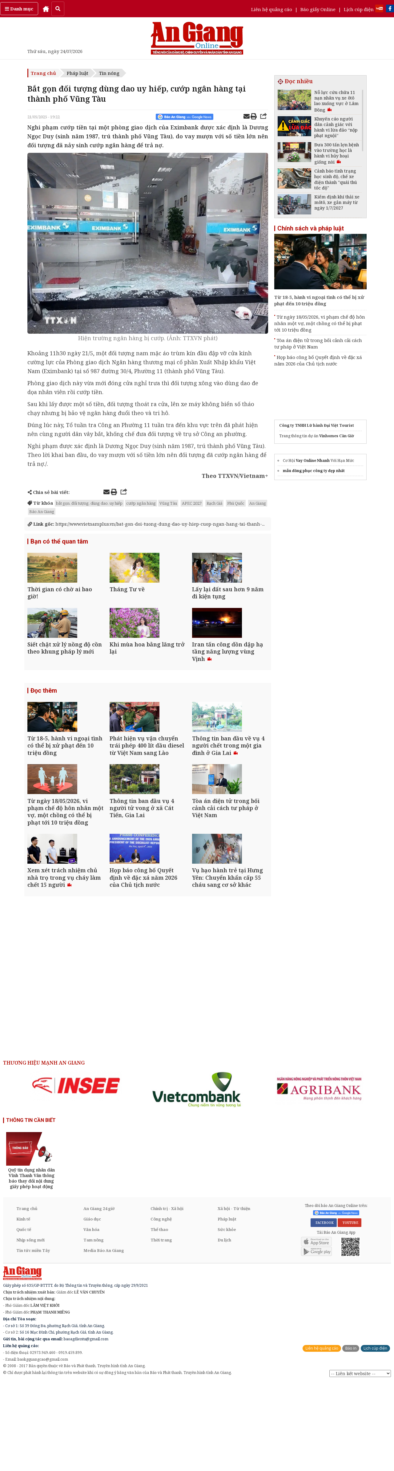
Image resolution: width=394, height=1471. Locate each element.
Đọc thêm (43, 730)
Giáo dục (92, 1307)
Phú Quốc (235, 503)
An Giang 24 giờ (99, 1296)
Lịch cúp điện (359, 9)
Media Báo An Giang (103, 1338)
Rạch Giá (214, 503)
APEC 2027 (192, 503)
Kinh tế (23, 1307)
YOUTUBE (349, 1310)
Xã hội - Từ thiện (234, 1296)
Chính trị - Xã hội (167, 1296)
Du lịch (224, 1328)
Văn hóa (91, 1317)
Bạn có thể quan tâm (59, 548)
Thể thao (159, 1317)
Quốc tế (23, 1317)
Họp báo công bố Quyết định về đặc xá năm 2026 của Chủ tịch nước (318, 360)
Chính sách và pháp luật (310, 228)
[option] (76, 1173)
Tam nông (93, 1328)
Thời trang (161, 1328)
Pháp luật (77, 73)
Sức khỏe (227, 1317)
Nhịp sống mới (30, 1328)
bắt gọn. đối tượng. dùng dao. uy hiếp (89, 503)
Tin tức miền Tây (33, 1338)
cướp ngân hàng (141, 503)
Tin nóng (109, 73)
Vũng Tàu (168, 503)
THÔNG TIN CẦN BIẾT (31, 1208)
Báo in (350, 1436)
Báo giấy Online (318, 9)
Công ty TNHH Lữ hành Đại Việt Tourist (316, 425)
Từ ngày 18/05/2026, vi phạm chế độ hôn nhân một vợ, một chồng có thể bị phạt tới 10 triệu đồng (319, 323)
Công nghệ (161, 1307)
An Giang (257, 503)
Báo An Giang (41, 511)
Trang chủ (43, 73)
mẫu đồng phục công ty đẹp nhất (314, 470)
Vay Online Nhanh (313, 460)
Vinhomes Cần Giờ (336, 435)
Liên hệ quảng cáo (271, 9)
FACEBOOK (324, 1310)
